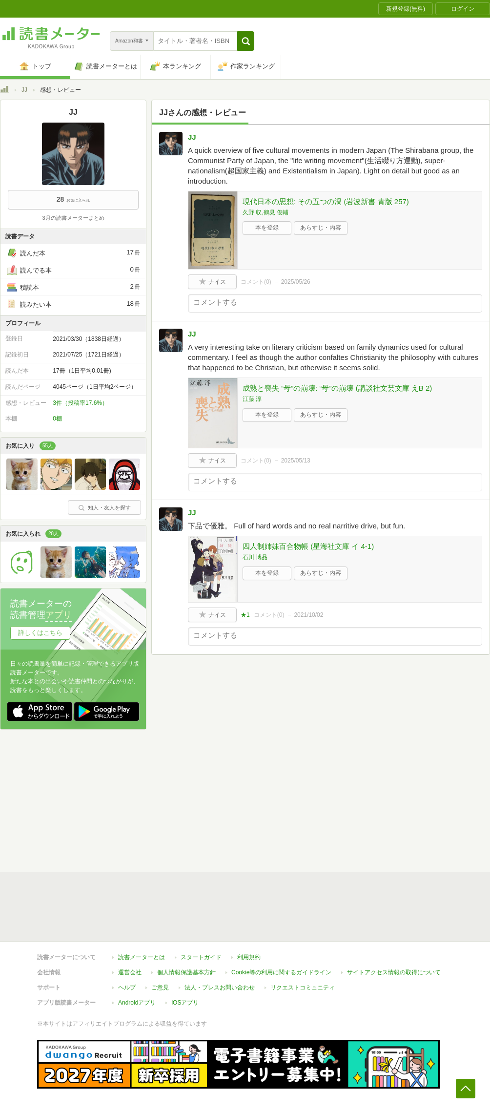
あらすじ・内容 (320, 227)
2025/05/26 (295, 282)
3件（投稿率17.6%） (80, 402)
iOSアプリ (185, 1003)
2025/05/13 (295, 460)
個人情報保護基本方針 (186, 972)
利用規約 (249, 957)
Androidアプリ (137, 1003)
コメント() (256, 282)
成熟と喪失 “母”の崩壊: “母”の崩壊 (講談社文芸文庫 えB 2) (337, 388)
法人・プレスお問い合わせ (219, 987)
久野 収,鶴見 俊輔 (265, 212)
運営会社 (130, 972)
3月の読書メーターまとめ (73, 218)
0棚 (57, 418)
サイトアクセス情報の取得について (394, 972)
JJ (24, 89)
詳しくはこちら (40, 632)
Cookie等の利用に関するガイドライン (281, 972)
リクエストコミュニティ (302, 987)
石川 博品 (255, 557)
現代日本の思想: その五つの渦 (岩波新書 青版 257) (326, 201)
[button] (245, 41)
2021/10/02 (308, 615)
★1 (245, 614)
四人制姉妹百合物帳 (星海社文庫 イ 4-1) (308, 546)
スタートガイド (201, 957)
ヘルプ (127, 987)
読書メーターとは (141, 957)
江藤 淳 (252, 399)
